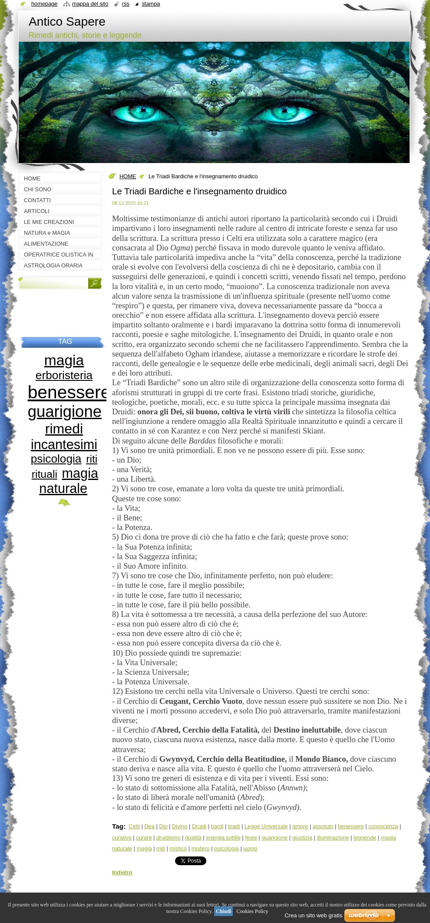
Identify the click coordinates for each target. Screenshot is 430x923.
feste (251, 837)
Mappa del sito (90, 3)
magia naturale (68, 481)
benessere (351, 826)
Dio (163, 826)
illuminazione (333, 837)
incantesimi (64, 444)
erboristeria (64, 375)
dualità (193, 837)
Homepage (44, 3)
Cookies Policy (252, 911)
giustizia (302, 837)
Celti (134, 826)
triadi (234, 826)
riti (91, 459)
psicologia (226, 848)
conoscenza (383, 826)
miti (160, 848)
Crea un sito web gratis (313, 915)
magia (144, 848)
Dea (149, 826)
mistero (201, 848)
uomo (250, 848)
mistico (178, 848)
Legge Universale (266, 826)
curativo (122, 837)
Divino (180, 826)
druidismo (168, 837)
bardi (217, 826)
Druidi (199, 826)
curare (144, 837)
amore (300, 826)
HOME (127, 176)
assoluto (323, 826)
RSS (125, 3)
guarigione (274, 837)
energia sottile (223, 837)
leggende (365, 837)
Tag (117, 826)
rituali (44, 474)
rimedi (64, 429)
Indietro (122, 872)
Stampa (151, 3)
